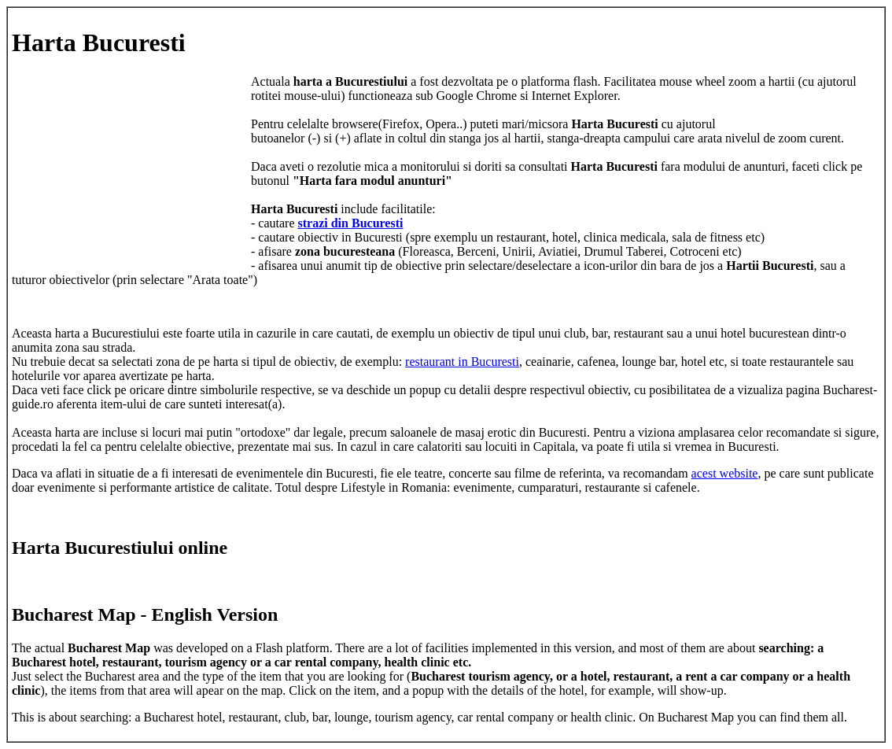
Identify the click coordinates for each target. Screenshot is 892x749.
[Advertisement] (130, 173)
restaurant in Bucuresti (462, 361)
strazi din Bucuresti (351, 223)
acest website (724, 473)
